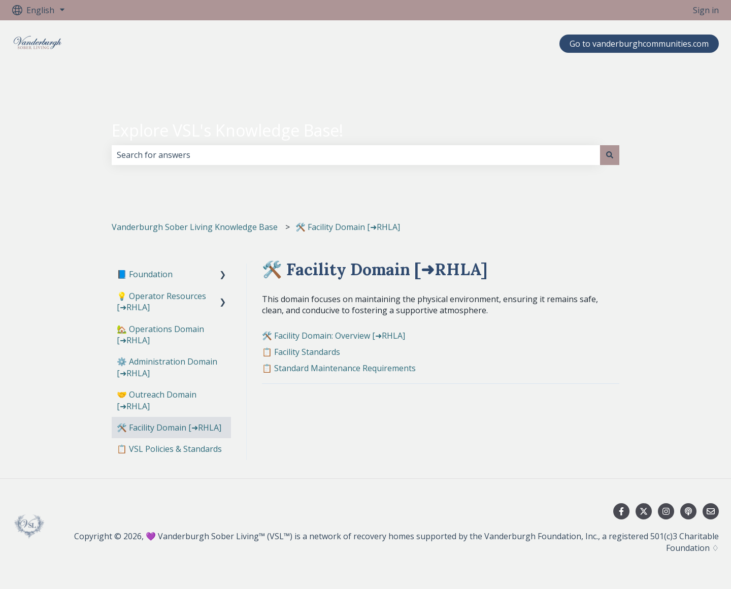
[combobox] (356, 155)
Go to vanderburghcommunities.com (639, 43)
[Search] (609, 155)
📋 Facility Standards (301, 351)
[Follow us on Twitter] (644, 511)
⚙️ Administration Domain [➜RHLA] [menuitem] (167, 367)
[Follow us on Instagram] (666, 511)
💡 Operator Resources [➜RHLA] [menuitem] (161, 301)
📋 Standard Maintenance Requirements (339, 368)
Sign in (706, 10)
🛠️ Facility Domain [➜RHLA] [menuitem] (169, 427)
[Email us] (711, 511)
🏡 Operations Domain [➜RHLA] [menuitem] (160, 334)
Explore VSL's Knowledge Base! (227, 130)
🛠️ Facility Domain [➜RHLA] (347, 227)
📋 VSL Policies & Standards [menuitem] (169, 448)
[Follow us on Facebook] (621, 511)
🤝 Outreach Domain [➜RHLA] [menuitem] (156, 400)
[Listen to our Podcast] (688, 511)
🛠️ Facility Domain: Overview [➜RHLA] (333, 335)
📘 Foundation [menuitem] (145, 274)
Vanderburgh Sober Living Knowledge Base (195, 227)
